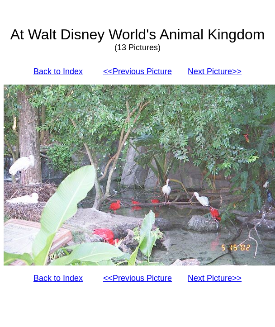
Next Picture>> (215, 71)
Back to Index (58, 71)
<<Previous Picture (137, 71)
